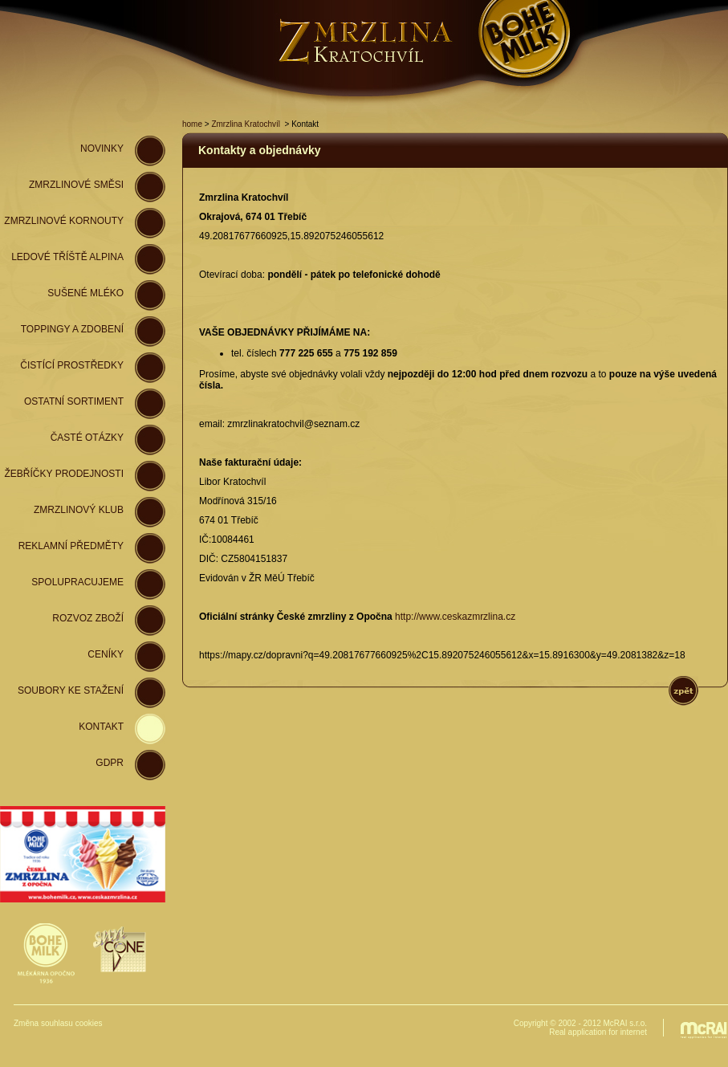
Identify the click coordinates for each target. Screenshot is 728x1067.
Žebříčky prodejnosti (64, 473)
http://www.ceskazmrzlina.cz (455, 616)
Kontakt (101, 726)
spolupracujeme (77, 582)
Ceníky (105, 654)
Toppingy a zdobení (72, 329)
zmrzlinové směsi (76, 184)
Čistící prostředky (72, 365)
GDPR (110, 762)
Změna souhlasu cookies (58, 1023)
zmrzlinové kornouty (64, 220)
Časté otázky (87, 437)
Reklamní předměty (71, 546)
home (192, 124)
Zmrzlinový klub (79, 509)
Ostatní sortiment (74, 401)
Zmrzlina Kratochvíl (245, 124)
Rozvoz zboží (88, 618)
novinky (102, 148)
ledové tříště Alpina (67, 257)
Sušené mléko (85, 293)
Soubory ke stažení (71, 690)
